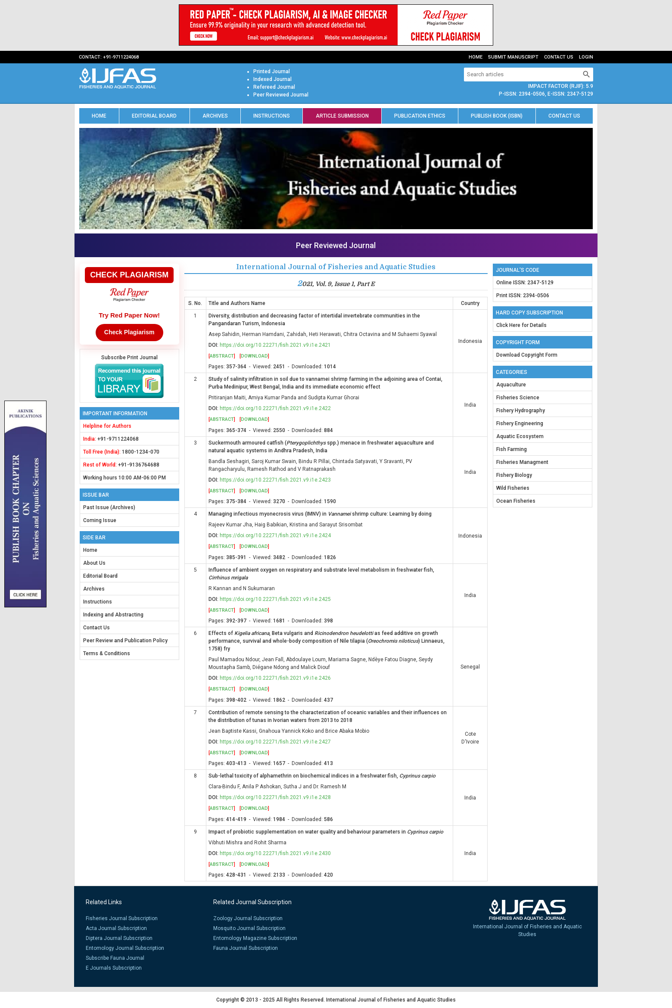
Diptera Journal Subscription (119, 938)
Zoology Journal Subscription (248, 918)
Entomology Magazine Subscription (255, 938)
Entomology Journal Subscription (125, 948)
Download (254, 356)
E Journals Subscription (114, 968)
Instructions (271, 116)
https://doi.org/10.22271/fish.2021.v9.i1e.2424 (275, 535)
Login (586, 57)
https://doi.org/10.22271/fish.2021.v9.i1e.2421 (275, 345)
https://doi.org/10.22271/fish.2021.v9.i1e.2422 (275, 408)
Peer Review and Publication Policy (125, 641)
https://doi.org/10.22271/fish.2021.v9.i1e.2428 (275, 797)
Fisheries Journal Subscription (122, 918)
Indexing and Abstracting (113, 615)
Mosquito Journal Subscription (249, 928)
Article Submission (342, 116)
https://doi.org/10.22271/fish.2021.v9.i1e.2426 (275, 678)
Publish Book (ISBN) (497, 116)
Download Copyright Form (526, 355)
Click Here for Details (521, 325)
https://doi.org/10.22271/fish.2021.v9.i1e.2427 (275, 742)
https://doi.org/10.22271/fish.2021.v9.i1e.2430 (275, 853)
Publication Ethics (419, 116)
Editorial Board (154, 116)
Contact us (564, 116)
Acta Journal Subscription (116, 928)
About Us (94, 563)
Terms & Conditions (106, 653)
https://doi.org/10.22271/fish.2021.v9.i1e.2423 (275, 480)
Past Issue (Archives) (109, 507)
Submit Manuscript (513, 57)
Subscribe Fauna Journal (115, 958)
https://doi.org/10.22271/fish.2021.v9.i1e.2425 (275, 599)
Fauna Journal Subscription (245, 948)
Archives (215, 116)
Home (475, 57)
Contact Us (558, 57)
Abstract (222, 356)
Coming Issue (99, 520)
